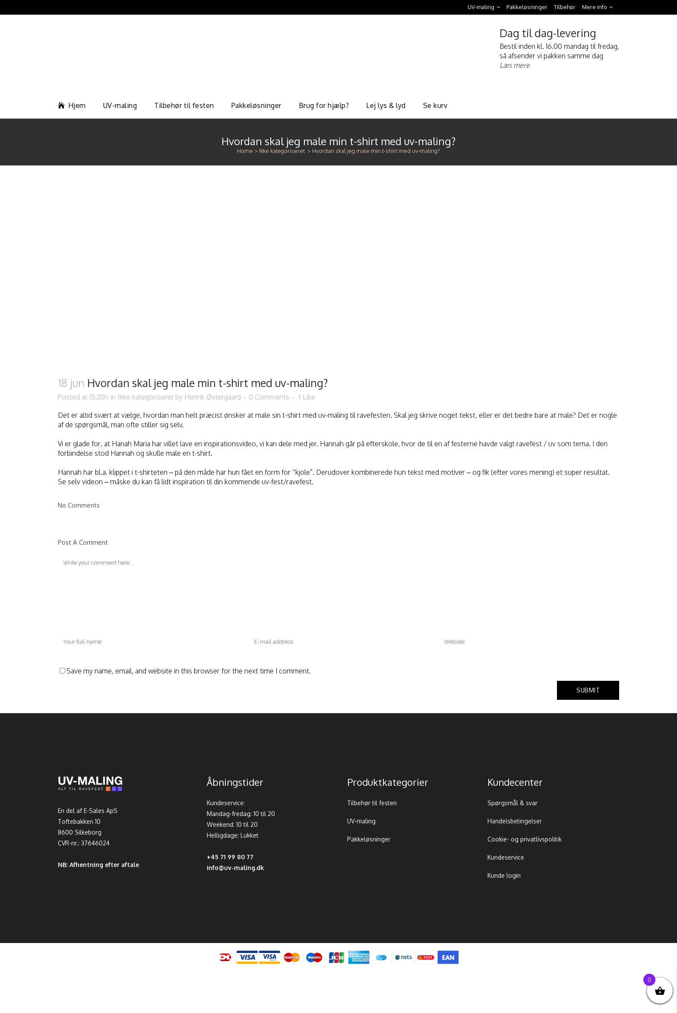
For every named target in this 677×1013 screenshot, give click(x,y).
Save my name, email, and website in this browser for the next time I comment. (188, 671)
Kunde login (504, 875)
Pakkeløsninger (526, 6)
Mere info (594, 6)
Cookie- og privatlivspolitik (524, 839)
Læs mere (515, 65)
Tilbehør (565, 6)
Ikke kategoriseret (282, 150)
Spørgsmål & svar (512, 803)
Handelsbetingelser (514, 821)
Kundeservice (505, 857)
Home (245, 150)
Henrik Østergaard (212, 397)
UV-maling (481, 6)
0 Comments (269, 397)
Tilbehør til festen (372, 803)
